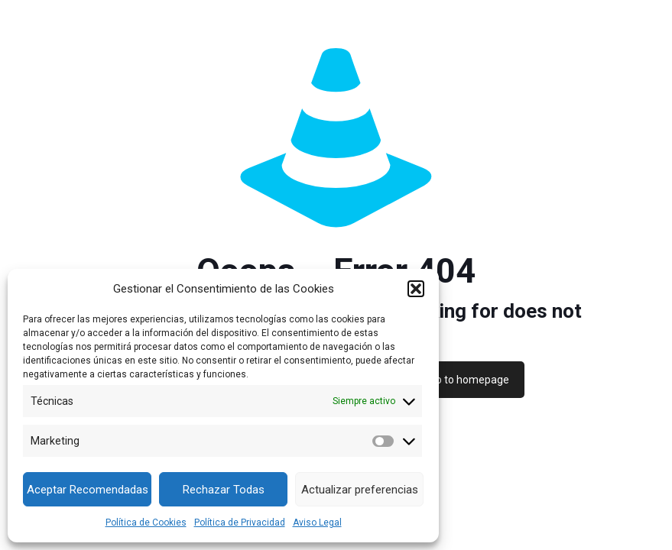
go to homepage (469, 380)
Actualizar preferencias (359, 490)
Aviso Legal (317, 522)
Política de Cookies (146, 522)
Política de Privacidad (239, 522)
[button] (416, 288)
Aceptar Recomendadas (87, 490)
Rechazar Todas (224, 490)
